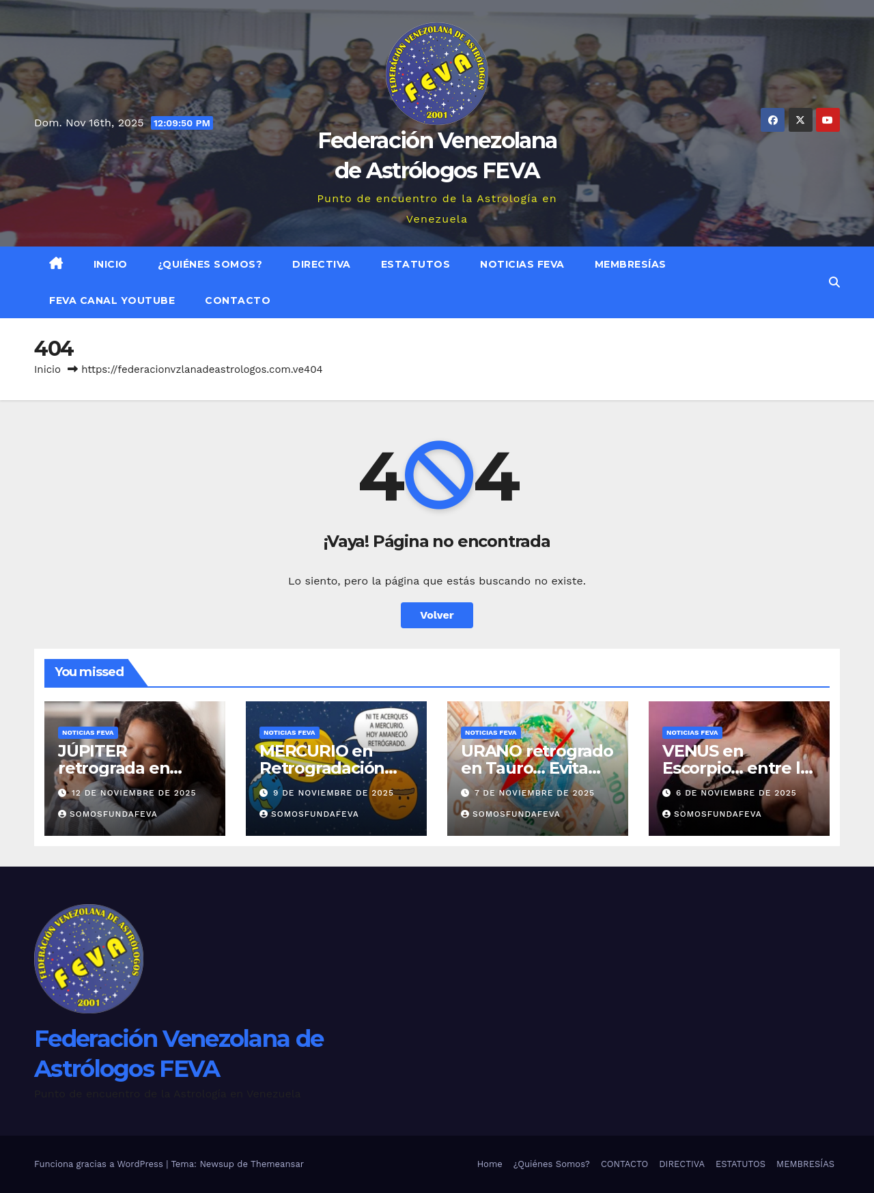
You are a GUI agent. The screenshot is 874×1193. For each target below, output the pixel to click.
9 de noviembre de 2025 (333, 793)
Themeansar (277, 1164)
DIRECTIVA (321, 264)
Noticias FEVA (522, 264)
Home (490, 1164)
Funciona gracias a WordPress (100, 1164)
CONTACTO (237, 300)
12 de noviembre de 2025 (134, 793)
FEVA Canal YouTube (112, 300)
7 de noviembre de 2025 (535, 793)
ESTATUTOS (416, 264)
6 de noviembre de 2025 (736, 793)
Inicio (111, 264)
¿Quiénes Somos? (210, 264)
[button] (834, 282)
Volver (437, 614)
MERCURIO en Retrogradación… (328, 759)
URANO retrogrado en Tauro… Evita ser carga (537, 768)
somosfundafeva (108, 814)
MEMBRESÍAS (630, 264)
